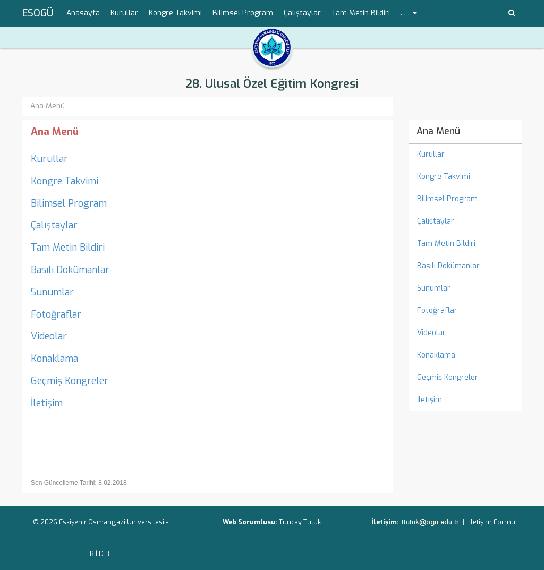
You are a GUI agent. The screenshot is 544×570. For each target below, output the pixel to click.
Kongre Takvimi (64, 181)
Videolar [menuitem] (431, 333)
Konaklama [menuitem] (436, 355)
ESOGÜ (37, 13)
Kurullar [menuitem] (124, 13)
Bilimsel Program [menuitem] (242, 13)
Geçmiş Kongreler (69, 381)
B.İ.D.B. (100, 553)
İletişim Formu (492, 521)
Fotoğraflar (56, 314)
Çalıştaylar (54, 225)
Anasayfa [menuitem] (83, 13)
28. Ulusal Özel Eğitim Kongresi (272, 83)
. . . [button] (409, 13)
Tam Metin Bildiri (68, 247)
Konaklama (54, 358)
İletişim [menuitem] (429, 400)
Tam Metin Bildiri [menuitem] (361, 13)
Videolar (49, 336)
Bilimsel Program (69, 203)
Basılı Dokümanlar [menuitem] (448, 266)
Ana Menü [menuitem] (438, 131)
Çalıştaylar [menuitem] (302, 13)
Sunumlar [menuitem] (433, 288)
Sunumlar (52, 292)
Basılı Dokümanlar (70, 269)
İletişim (47, 403)
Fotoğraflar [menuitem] (437, 310)
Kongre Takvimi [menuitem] (175, 13)
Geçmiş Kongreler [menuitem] (447, 377)
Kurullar (49, 158)
